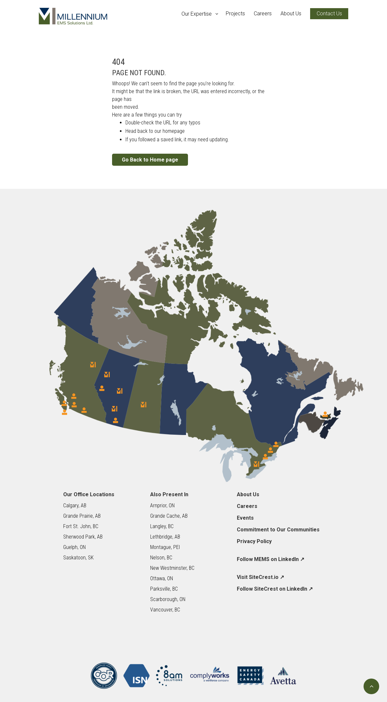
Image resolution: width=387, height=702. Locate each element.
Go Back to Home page (150, 160)
